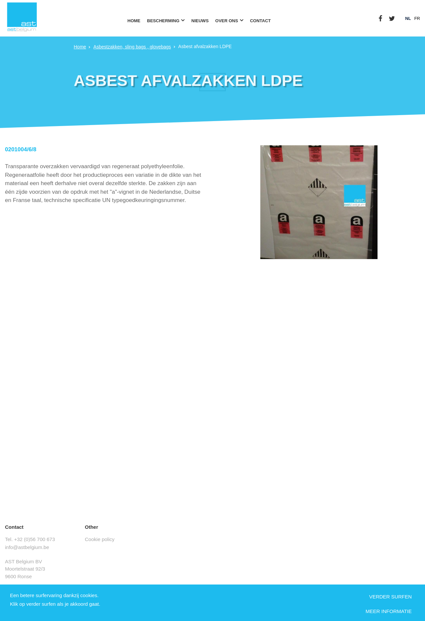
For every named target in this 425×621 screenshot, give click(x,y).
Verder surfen (390, 596)
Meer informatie (389, 611)
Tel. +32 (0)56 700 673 (30, 539)
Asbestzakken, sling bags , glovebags (132, 46)
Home (80, 46)
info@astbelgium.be (27, 547)
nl (408, 18)
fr (417, 18)
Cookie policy (100, 539)
